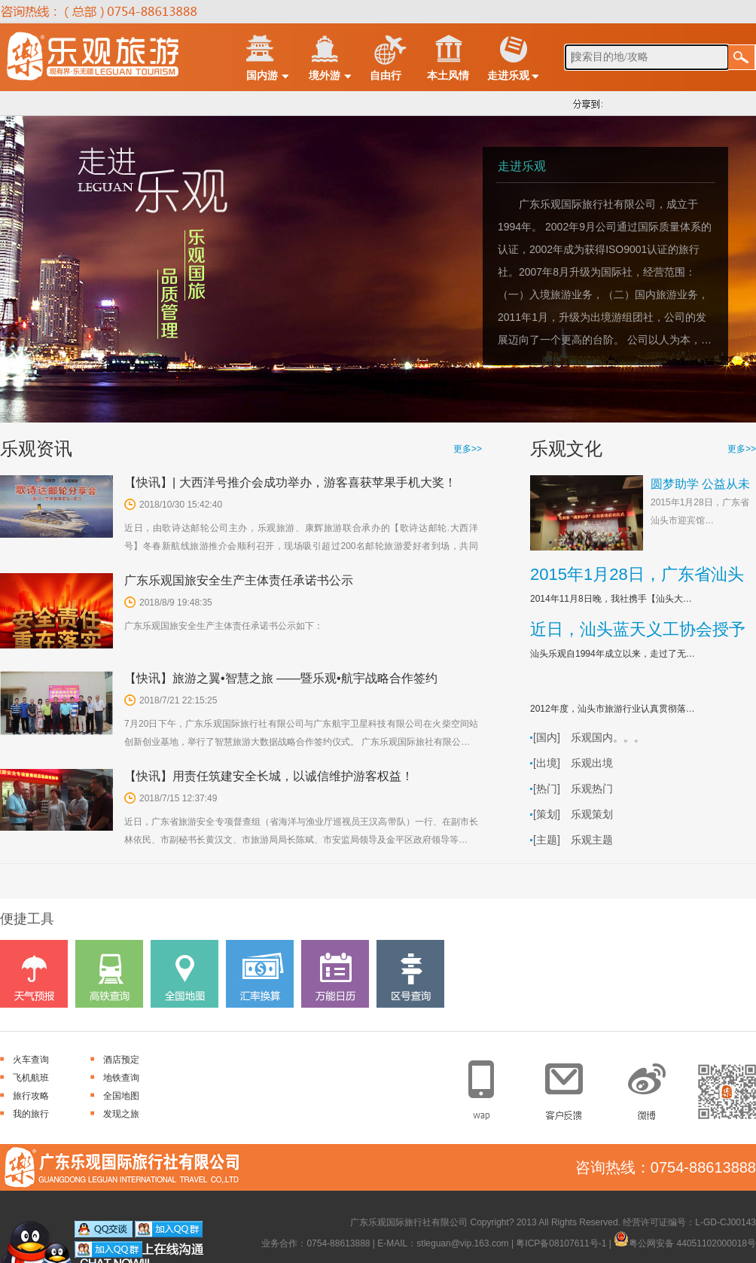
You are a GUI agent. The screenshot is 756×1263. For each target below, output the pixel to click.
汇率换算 (260, 974)
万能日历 (335, 974)
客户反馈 (569, 1086)
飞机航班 (31, 1077)
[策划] (546, 814)
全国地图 (184, 974)
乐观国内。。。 (608, 737)
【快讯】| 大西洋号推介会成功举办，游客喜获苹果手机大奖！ (290, 482)
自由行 (385, 75)
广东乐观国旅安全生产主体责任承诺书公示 (238, 580)
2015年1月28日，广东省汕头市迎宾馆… (700, 511)
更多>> (467, 449)
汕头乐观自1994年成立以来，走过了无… (612, 653)
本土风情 (448, 75)
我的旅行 (31, 1114)
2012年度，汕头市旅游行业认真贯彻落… (612, 708)
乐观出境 (592, 763)
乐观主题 (592, 840)
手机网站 (490, 1086)
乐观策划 (592, 814)
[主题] (546, 840)
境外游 (324, 75)
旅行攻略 (31, 1096)
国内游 (262, 75)
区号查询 (410, 974)
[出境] (546, 763)
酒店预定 (121, 1059)
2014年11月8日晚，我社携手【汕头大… (611, 598)
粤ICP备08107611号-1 (561, 1243)
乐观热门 (592, 789)
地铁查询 (121, 1077)
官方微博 (648, 1086)
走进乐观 (508, 75)
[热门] (546, 789)
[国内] (546, 737)
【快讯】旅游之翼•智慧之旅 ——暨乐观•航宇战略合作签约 (280, 678)
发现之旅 (121, 1114)
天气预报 (34, 974)
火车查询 (31, 1059)
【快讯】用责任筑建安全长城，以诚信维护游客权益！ (268, 776)
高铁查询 (109, 974)
